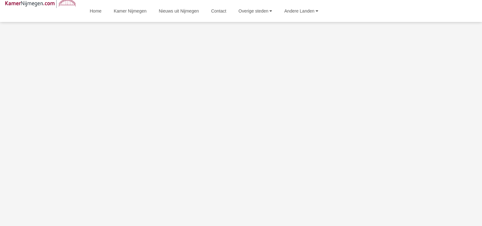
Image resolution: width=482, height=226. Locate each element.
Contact (218, 10)
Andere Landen (301, 10)
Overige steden (255, 10)
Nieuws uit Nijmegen (179, 10)
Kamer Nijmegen (130, 10)
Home (96, 10)
